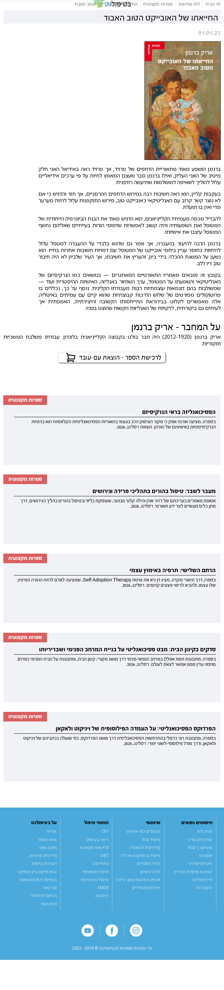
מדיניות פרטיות (43, 875)
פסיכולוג (204, 851)
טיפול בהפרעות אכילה (140, 875)
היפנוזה (102, 915)
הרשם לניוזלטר (43, 915)
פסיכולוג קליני (199, 859)
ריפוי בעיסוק (97, 859)
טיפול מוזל (150, 859)
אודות (51, 851)
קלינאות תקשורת (94, 867)
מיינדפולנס (202, 900)
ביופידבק (101, 883)
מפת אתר (48, 923)
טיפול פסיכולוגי (95, 900)
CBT (105, 851)
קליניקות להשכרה (144, 867)
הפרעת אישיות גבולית (193, 891)
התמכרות (204, 908)
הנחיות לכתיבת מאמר (38, 900)
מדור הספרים (148, 883)
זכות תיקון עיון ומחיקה (37, 891)
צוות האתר (47, 859)
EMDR (103, 908)
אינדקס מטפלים (146, 908)
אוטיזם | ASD (200, 867)
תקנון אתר (48, 867)
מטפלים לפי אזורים (143, 851)
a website (112, 978)
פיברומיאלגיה (200, 883)
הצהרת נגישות (44, 883)
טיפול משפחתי (96, 891)
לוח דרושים (150, 891)
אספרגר (205, 875)
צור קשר (50, 908)
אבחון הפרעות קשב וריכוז (138, 900)
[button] (12, 10)
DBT (105, 875)
